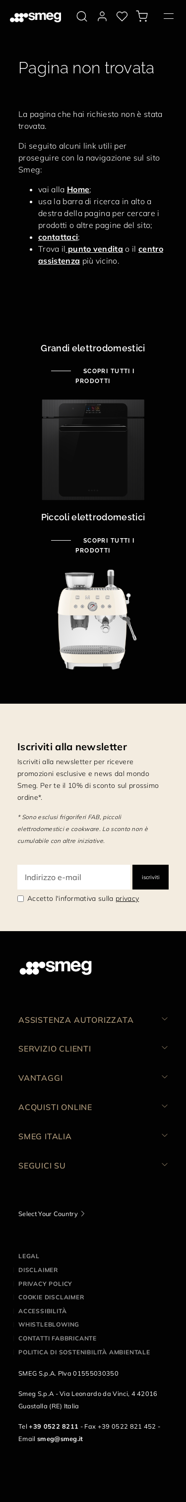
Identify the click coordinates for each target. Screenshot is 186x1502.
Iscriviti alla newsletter (72, 746)
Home (78, 189)
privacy (127, 898)
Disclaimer (38, 1270)
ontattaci (60, 237)
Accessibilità (42, 1311)
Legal (29, 1256)
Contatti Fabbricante (57, 1338)
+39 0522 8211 (53, 1426)
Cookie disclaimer (51, 1297)
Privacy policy (45, 1283)
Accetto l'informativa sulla (83, 898)
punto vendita (94, 249)
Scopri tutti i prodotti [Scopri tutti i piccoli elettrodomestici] (105, 545)
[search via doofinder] (81, 16)
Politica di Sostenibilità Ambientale (84, 1352)
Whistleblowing (48, 1324)
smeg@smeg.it (60, 1439)
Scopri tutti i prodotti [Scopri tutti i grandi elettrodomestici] (105, 376)
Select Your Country (48, 1214)
